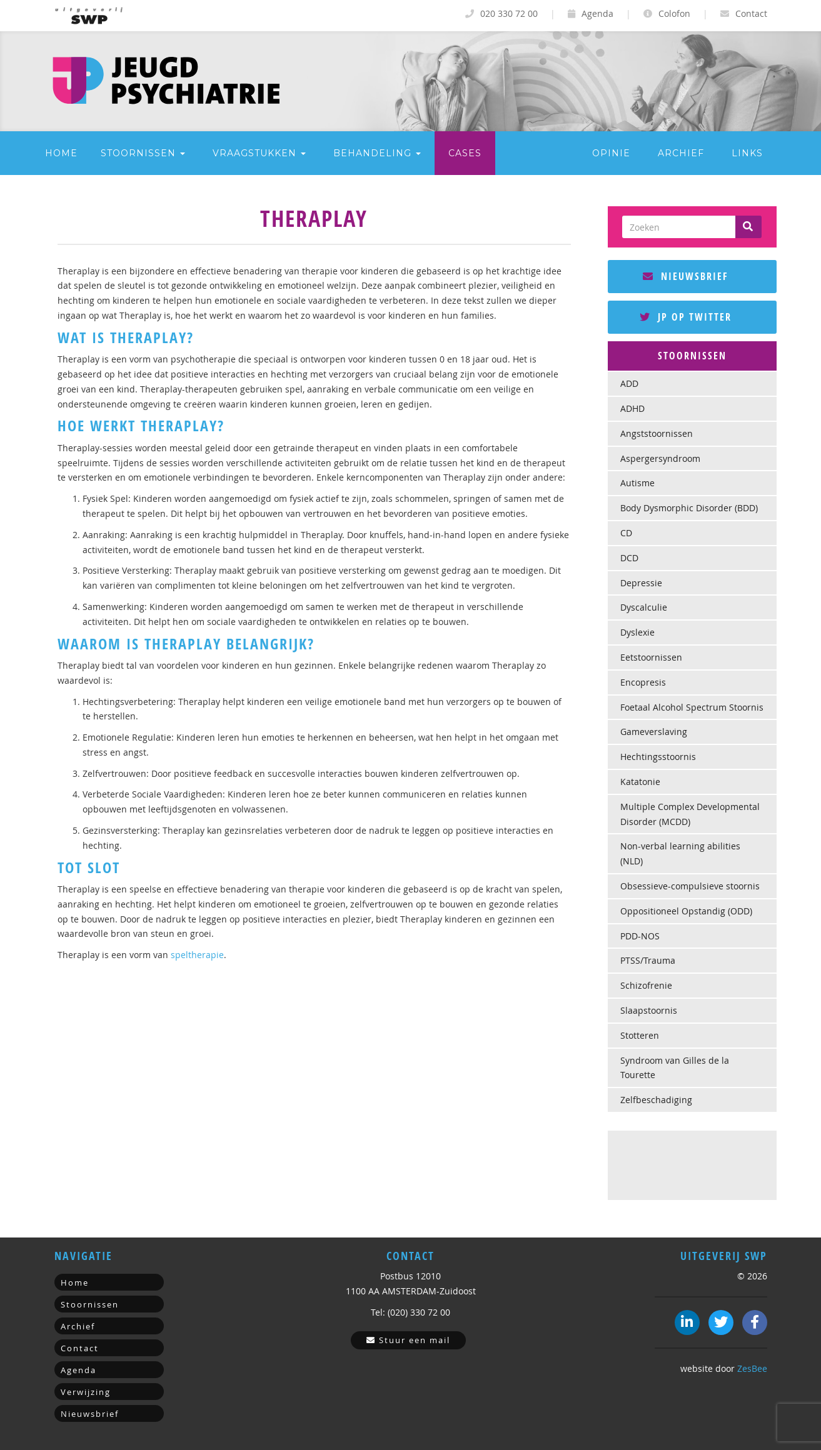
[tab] (692, 356)
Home (61, 153)
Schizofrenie (646, 985)
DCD (629, 558)
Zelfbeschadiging (656, 1100)
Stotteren (639, 1035)
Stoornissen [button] (143, 153)
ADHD (632, 408)
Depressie (641, 583)
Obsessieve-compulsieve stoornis (690, 886)
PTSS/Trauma (647, 960)
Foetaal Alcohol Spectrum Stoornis (691, 707)
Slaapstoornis (648, 1010)
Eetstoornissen (651, 657)
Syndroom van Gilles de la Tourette (674, 1067)
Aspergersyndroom (660, 458)
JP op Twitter (686, 317)
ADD (629, 383)
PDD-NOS (640, 936)
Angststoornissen (656, 433)
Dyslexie (637, 632)
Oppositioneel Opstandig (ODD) (686, 911)
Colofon (666, 13)
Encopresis (643, 682)
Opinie (611, 153)
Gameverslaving (653, 732)
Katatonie (640, 782)
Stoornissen (90, 1304)
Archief (681, 153)
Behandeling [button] (377, 153)
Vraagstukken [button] (259, 153)
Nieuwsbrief (685, 276)
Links (747, 153)
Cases (464, 153)
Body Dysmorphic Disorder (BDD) (689, 508)
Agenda (590, 13)
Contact (743, 13)
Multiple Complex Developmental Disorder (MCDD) (690, 814)
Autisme (637, 483)
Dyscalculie (643, 607)
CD (626, 533)
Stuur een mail (408, 1340)
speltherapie (197, 955)
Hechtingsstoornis (658, 756)
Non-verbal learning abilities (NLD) (680, 853)
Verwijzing (86, 1392)
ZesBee (752, 1368)
